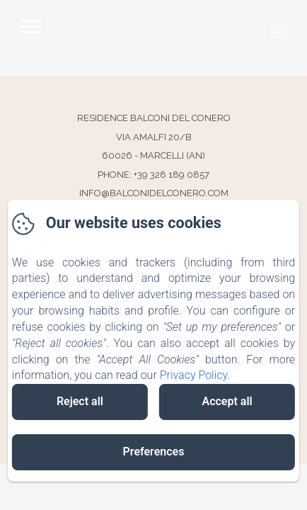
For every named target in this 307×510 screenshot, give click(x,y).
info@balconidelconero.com (153, 193)
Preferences (154, 451)
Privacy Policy (194, 375)
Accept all (227, 401)
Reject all (80, 401)
